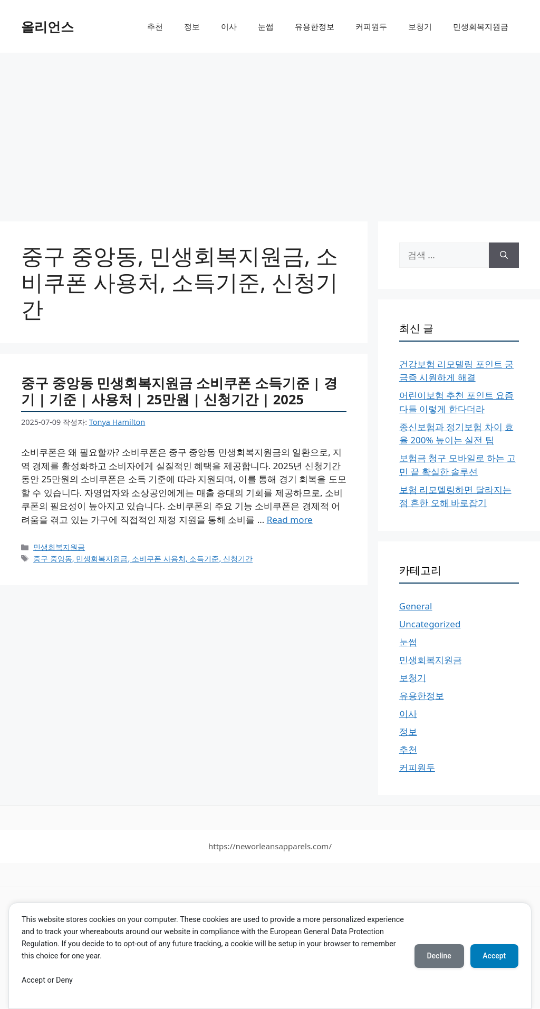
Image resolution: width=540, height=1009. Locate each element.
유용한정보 (314, 26)
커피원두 (371, 26)
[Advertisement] (270, 132)
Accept (494, 956)
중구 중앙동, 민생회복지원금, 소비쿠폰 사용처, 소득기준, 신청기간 (143, 559)
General (415, 606)
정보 (192, 26)
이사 (229, 26)
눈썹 (266, 26)
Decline (439, 956)
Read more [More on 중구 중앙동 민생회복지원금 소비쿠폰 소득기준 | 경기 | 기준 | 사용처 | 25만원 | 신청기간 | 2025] (290, 519)
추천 (155, 26)
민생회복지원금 (480, 26)
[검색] (504, 255)
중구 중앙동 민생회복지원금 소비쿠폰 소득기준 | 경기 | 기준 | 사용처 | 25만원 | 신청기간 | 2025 (179, 391)
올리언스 (47, 26)
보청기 (420, 26)
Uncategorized (430, 624)
